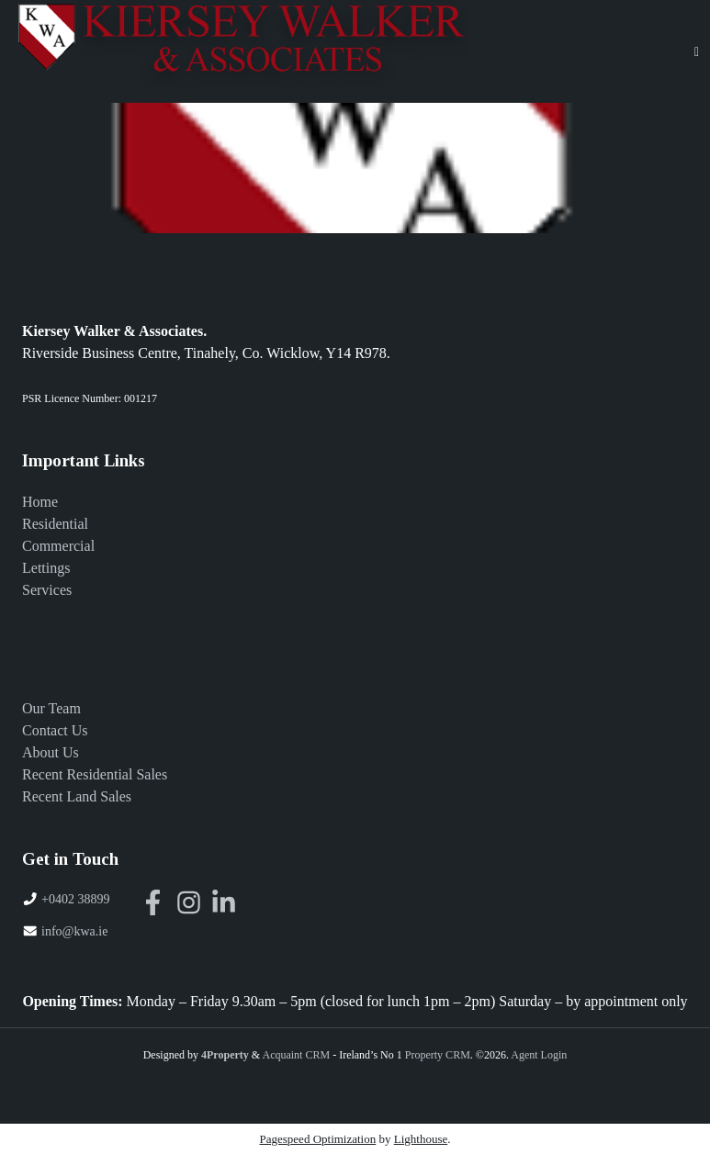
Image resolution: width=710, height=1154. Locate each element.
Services (47, 590)
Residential (55, 524)
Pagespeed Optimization (318, 1139)
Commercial (58, 546)
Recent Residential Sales (94, 774)
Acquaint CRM (296, 1054)
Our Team (51, 708)
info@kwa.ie (74, 931)
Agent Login (539, 1054)
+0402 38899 (75, 899)
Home (40, 502)
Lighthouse (421, 1139)
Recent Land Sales (76, 796)
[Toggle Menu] (696, 52)
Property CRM (437, 1054)
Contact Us (55, 730)
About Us (50, 752)
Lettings (46, 568)
